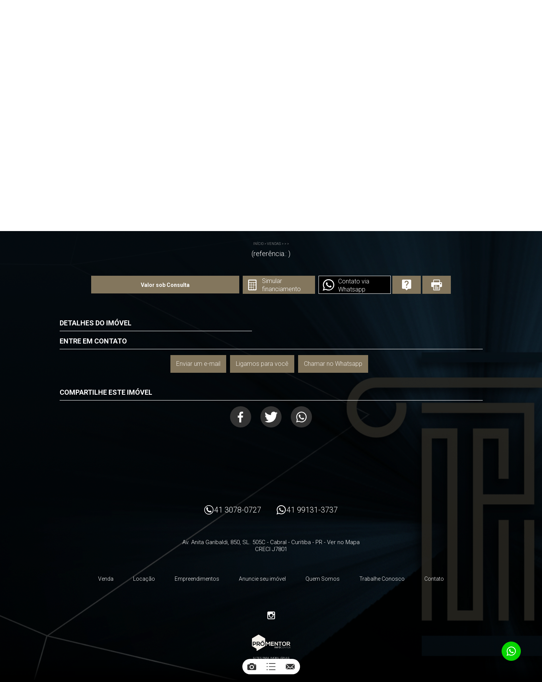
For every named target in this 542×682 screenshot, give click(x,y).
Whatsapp (301, 416)
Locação (144, 579)
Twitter (271, 416)
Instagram (271, 615)
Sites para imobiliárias (271, 658)
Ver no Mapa (343, 542)
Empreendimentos (197, 579)
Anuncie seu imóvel (262, 579)
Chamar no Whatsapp (333, 363)
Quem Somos (322, 579)
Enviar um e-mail (198, 363)
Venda (105, 579)
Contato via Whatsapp (353, 285)
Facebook (240, 416)
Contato (434, 579)
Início (258, 244)
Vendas (274, 244)
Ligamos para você (262, 363)
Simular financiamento (281, 285)
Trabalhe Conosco (382, 579)
